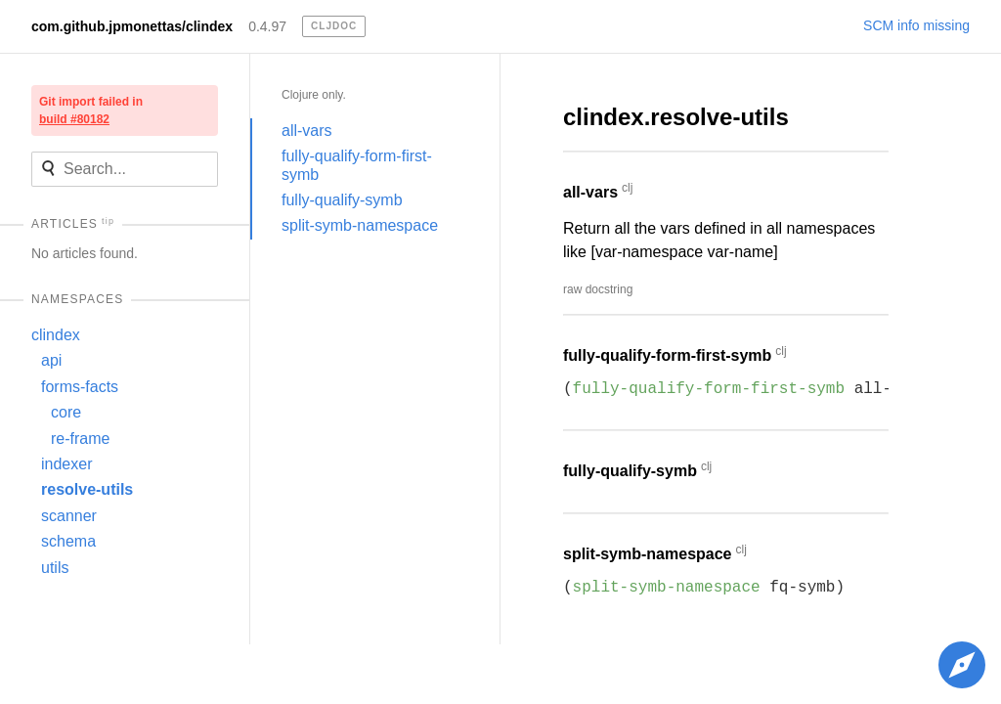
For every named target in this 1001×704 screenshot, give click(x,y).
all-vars (307, 130)
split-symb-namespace (360, 225)
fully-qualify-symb (342, 200)
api (51, 360)
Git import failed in (91, 110)
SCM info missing (916, 25)
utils (54, 567)
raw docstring (597, 289)
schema (68, 541)
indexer (66, 464)
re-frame (80, 438)
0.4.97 (267, 26)
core (66, 412)
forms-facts (79, 386)
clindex (55, 335)
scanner (69, 515)
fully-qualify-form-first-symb (357, 165)
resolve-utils (87, 489)
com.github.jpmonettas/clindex (132, 26)
